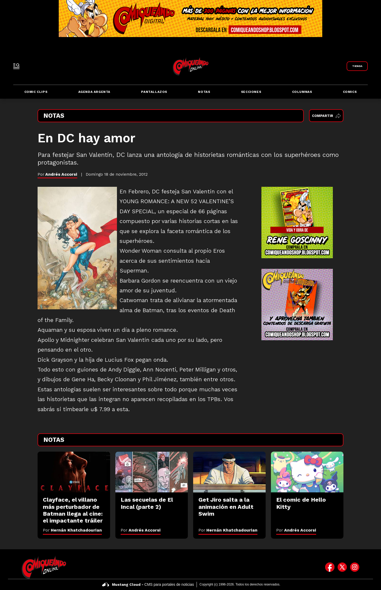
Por (72, 530)
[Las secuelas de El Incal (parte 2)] (151, 472)
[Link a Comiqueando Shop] (357, 66)
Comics (350, 92)
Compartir (326, 116)
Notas (204, 92)
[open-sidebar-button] (16, 66)
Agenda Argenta (94, 92)
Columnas (302, 92)
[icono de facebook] (329, 567)
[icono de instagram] (354, 567)
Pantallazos (154, 92)
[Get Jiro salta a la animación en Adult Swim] (229, 472)
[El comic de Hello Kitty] (307, 472)
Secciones (251, 92)
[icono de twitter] (342, 567)
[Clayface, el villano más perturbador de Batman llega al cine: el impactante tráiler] (74, 472)
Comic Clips (36, 92)
